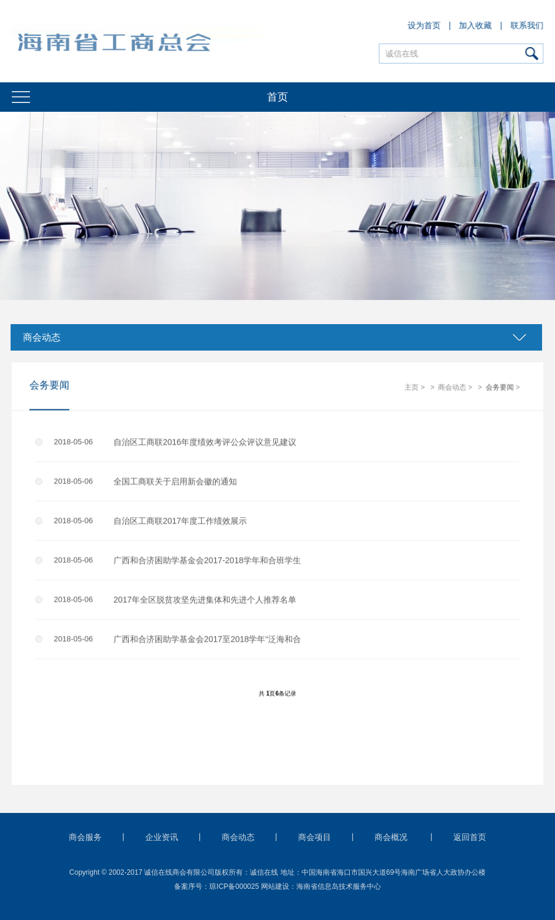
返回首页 (469, 837)
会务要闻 (500, 388)
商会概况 (391, 837)
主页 (411, 388)
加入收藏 (475, 25)
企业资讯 (161, 837)
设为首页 (424, 25)
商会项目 (314, 837)
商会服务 (85, 837)
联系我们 (527, 25)
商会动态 (40, 337)
